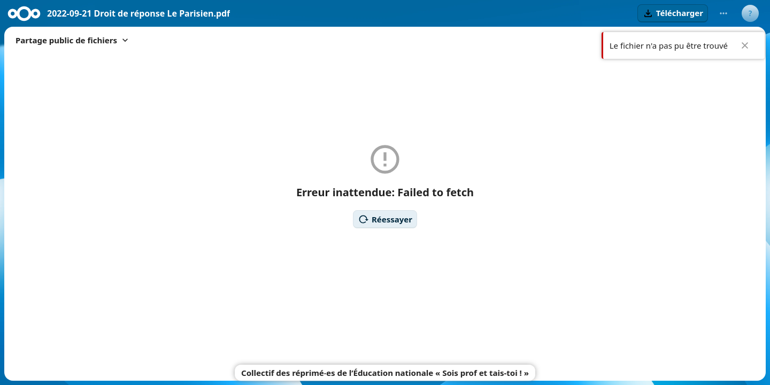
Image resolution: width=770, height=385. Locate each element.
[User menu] (750, 13)
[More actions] (723, 13)
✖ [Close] (745, 45)
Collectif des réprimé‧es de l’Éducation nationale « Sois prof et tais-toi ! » (385, 372)
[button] (672, 13)
